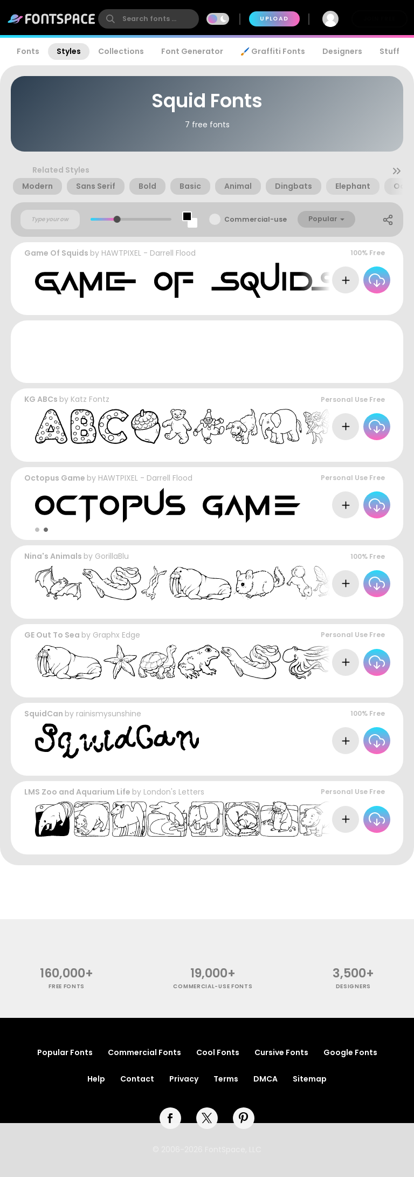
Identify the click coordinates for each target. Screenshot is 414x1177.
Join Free (379, 19)
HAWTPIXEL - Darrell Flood (148, 253)
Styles (69, 51)
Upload (274, 19)
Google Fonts (350, 1052)
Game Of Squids (56, 253)
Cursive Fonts (281, 1052)
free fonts (67, 986)
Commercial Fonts (144, 1052)
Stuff (389, 51)
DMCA (265, 1078)
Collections (121, 51)
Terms (225, 1078)
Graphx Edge (116, 634)
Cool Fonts (217, 1052)
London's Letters (173, 791)
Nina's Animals (53, 556)
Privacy (183, 1078)
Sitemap (310, 1078)
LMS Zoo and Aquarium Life (77, 791)
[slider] (117, 219)
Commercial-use (255, 219)
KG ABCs (41, 399)
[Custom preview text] (50, 219)
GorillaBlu (112, 556)
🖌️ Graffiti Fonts (272, 51)
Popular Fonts (65, 1052)
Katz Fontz (90, 399)
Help (96, 1078)
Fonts (28, 51)
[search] (148, 19)
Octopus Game (54, 478)
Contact (137, 1078)
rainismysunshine (108, 713)
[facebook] (170, 1118)
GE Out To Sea (52, 634)
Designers (342, 51)
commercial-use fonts (212, 986)
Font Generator (192, 51)
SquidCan (43, 713)
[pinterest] (243, 1118)
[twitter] (207, 1118)
